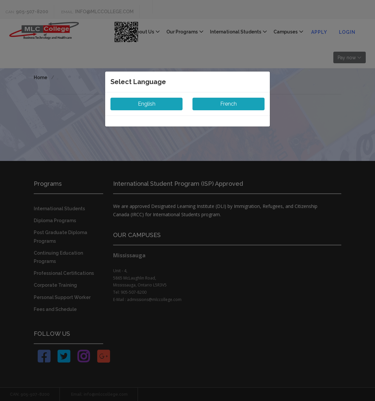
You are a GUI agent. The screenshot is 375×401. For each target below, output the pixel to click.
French (228, 104)
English (146, 104)
